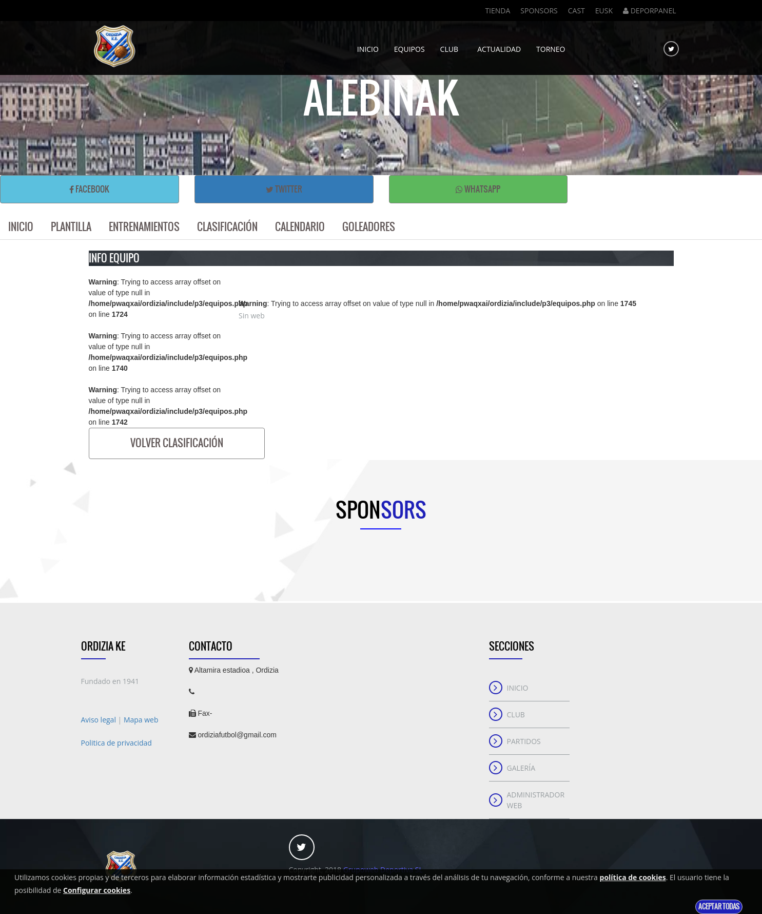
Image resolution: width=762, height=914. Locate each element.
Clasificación (227, 227)
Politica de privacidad (116, 743)
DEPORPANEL (649, 10)
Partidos (524, 741)
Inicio (367, 45)
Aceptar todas (718, 906)
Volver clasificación (176, 443)
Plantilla (71, 227)
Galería (521, 768)
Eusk (604, 10)
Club (451, 45)
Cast (576, 10)
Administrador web (536, 800)
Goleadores (368, 227)
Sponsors (538, 10)
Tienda (497, 10)
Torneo (551, 45)
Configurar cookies (96, 890)
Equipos (409, 45)
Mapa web (141, 720)
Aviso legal (99, 720)
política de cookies (633, 877)
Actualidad (499, 45)
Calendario (300, 227)
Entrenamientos (144, 227)
